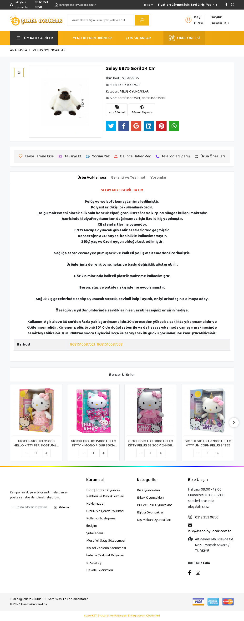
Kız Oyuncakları (148, 490)
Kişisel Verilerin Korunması (106, 548)
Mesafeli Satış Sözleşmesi (105, 540)
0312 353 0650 (203, 517)
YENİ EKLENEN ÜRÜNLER (92, 38)
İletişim (148, 4)
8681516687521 (82, 344)
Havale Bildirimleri (99, 570)
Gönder (61, 507)
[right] (234, 422)
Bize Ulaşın (198, 480)
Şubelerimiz (94, 533)
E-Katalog (94, 563)
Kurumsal (95, 480)
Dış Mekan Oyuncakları (154, 520)
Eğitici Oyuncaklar (150, 512)
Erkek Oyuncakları (150, 498)
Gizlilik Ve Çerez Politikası (105, 511)
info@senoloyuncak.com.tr (209, 528)
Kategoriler (147, 480)
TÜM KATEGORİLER (35, 38)
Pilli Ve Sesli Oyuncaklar (154, 505)
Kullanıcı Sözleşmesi (101, 518)
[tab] (91, 177)
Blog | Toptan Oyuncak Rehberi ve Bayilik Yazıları (105, 493)
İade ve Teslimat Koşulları (105, 555)
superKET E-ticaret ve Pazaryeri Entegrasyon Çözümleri (122, 615)
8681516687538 (110, 344)
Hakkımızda (94, 504)
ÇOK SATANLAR (138, 38)
